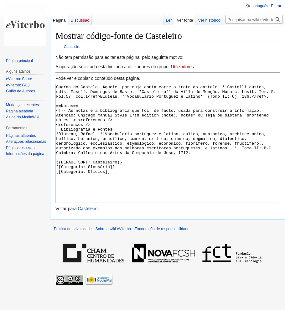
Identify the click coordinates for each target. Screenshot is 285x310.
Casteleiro (72, 46)
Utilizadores (182, 66)
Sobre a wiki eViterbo (113, 252)
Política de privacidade (73, 252)
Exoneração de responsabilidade (162, 252)
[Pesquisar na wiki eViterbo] (253, 19)
